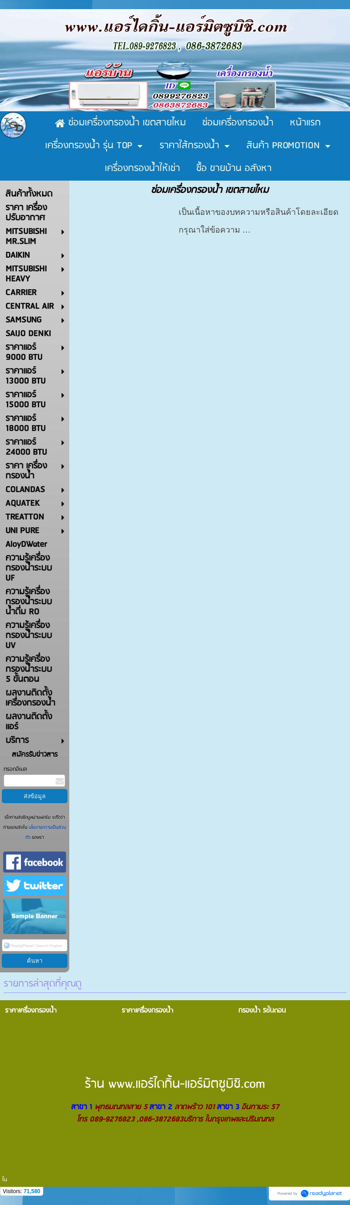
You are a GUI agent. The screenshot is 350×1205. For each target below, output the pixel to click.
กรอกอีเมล (15, 769)
